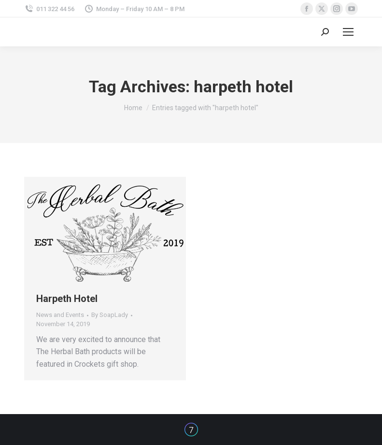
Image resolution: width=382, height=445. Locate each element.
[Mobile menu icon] (348, 32)
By (109, 314)
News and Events (60, 314)
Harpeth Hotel (67, 298)
